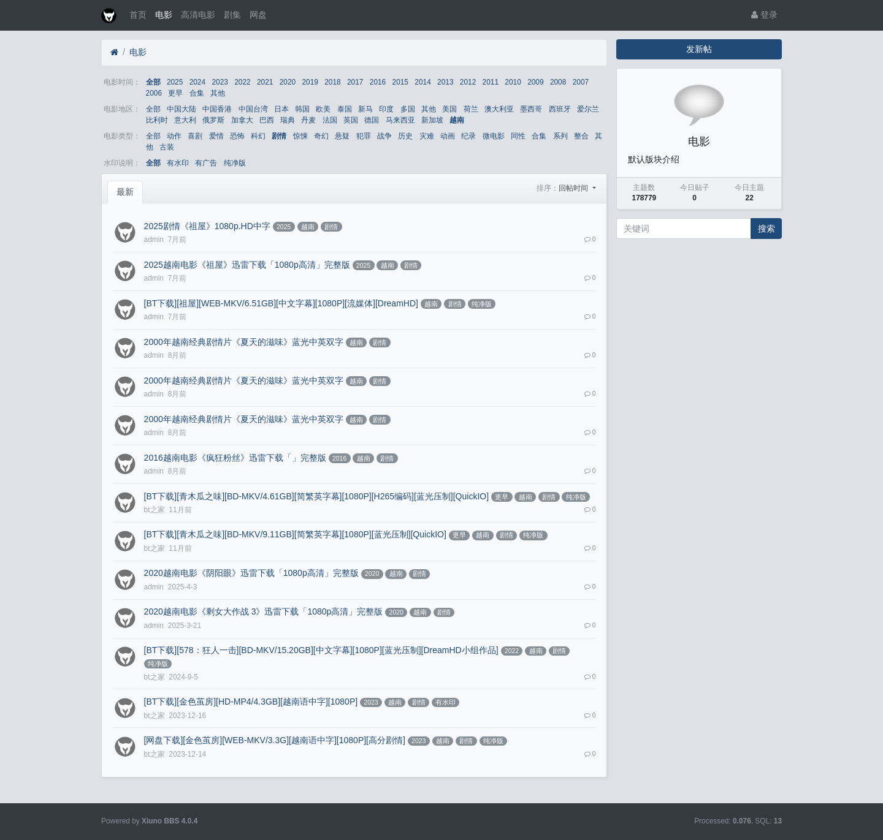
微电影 (494, 136)
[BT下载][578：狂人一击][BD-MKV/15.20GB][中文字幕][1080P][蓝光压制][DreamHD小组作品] (321, 650)
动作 (174, 136)
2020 (288, 82)
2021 (265, 82)
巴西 (266, 120)
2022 (242, 82)
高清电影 (198, 15)
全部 (153, 82)
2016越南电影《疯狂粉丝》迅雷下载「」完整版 (235, 458)
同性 (518, 136)
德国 (371, 120)
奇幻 (321, 136)
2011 (491, 82)
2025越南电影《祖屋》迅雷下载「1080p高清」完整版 (247, 265)
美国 (449, 109)
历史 (405, 136)
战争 (384, 136)
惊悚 (300, 136)
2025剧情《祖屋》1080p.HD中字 (207, 226)
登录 (764, 15)
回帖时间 (574, 188)
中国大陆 (181, 109)
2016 (378, 82)
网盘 (258, 15)
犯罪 (363, 136)
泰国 (344, 109)
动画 (447, 136)
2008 (558, 82)
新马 (365, 109)
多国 (407, 109)
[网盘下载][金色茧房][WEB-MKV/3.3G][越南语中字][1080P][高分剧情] (274, 740)
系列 (560, 136)
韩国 (302, 109)
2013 (445, 82)
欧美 (323, 109)
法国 (330, 120)
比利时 (157, 120)
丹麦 (308, 120)
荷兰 (471, 109)
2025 (175, 82)
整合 (581, 136)
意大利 (185, 120)
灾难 (426, 136)
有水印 (178, 163)
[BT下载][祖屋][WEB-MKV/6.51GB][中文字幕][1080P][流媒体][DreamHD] (281, 303)
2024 (197, 82)
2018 (332, 82)
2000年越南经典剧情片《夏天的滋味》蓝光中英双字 (243, 342)
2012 (468, 82)
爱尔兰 (588, 109)
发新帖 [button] (699, 49)
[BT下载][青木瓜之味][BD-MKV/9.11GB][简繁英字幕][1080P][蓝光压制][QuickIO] (295, 534)
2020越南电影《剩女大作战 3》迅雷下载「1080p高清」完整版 (263, 611)
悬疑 (342, 136)
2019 (310, 82)
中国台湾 (253, 109)
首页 (138, 15)
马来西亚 (400, 120)
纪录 (468, 136)
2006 (154, 93)
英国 (350, 120)
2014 (422, 82)
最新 (125, 192)
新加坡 (432, 120)
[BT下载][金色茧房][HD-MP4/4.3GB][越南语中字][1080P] (251, 701)
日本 (281, 109)
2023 (219, 82)
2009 (535, 82)
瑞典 (287, 120)
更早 (175, 93)
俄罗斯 (213, 120)
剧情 (279, 136)
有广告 (206, 163)
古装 (166, 147)
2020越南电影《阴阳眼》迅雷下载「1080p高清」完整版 (251, 573)
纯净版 (235, 163)
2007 (581, 82)
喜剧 (195, 136)
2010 (513, 82)
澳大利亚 (499, 109)
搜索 (766, 228)
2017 (355, 82)
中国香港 (217, 109)
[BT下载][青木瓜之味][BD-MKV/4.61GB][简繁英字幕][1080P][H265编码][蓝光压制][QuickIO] (316, 496)
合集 (196, 93)
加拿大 (242, 120)
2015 (400, 82)
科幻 (258, 136)
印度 (386, 109)
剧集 (232, 15)
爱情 (216, 136)
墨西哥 (531, 109)
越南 (456, 120)
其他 (217, 93)
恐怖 (237, 136)
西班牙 (560, 109)
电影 (163, 15)
